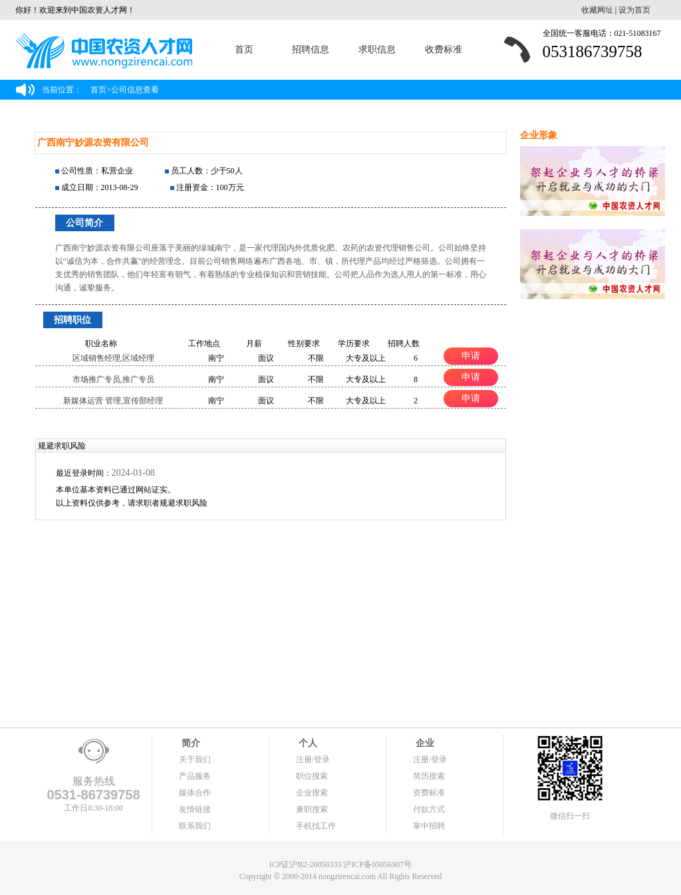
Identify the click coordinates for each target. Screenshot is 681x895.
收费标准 (443, 49)
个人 (306, 743)
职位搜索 (312, 776)
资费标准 (429, 792)
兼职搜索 (312, 809)
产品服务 (195, 776)
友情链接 (195, 809)
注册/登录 (313, 759)
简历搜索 (429, 776)
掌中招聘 (429, 826)
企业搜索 (312, 792)
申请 (471, 355)
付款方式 (429, 809)
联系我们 (195, 826)
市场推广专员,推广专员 (113, 379)
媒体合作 (195, 792)
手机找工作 (316, 826)
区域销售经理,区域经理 (113, 358)
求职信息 (377, 49)
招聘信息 (310, 49)
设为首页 (634, 10)
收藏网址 (597, 10)
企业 (423, 743)
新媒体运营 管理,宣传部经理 (113, 400)
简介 (189, 743)
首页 (244, 49)
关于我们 (195, 759)
